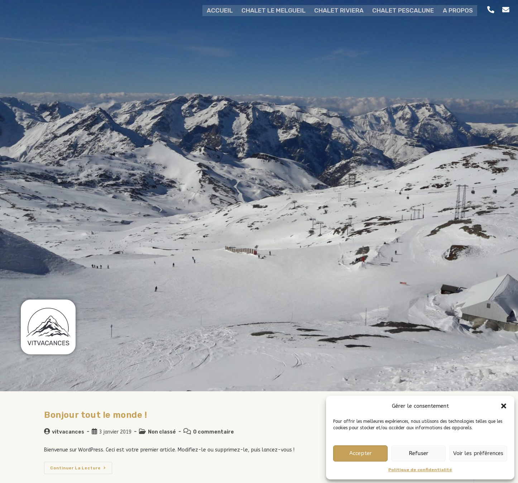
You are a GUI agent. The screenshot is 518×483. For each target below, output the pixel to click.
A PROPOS (461, 10)
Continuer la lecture (81, 466)
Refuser (418, 453)
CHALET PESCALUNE (405, 10)
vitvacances (68, 432)
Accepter (360, 453)
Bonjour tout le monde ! (95, 415)
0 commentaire (213, 432)
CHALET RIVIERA (338, 10)
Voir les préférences (478, 453)
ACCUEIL (215, 10)
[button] (503, 406)
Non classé (162, 432)
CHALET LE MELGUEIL (271, 10)
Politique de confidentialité (420, 469)
